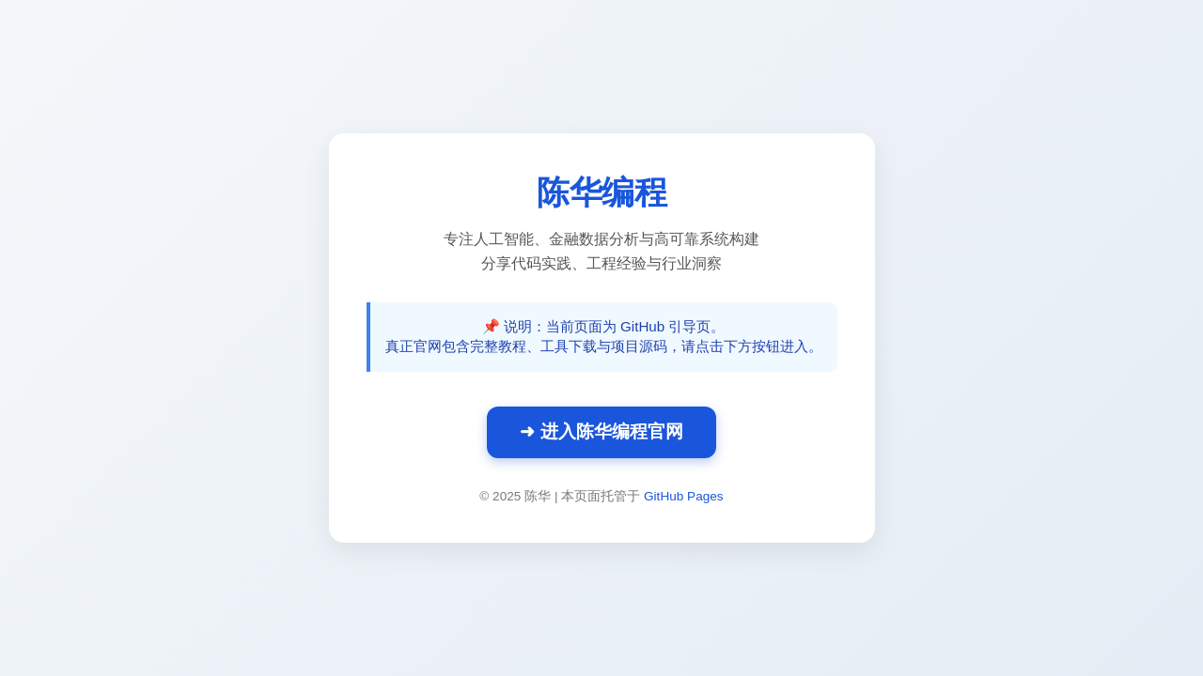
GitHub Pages (684, 496)
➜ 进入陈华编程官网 (601, 431)
